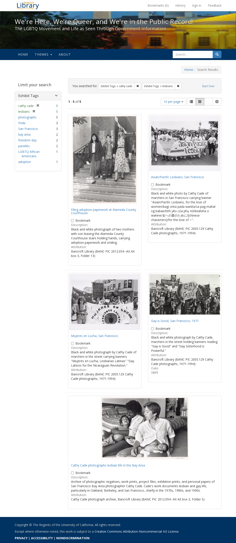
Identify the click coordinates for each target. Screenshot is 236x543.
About (65, 54)
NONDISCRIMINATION (73, 538)
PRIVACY (21, 538)
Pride (22, 123)
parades (24, 146)
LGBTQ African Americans (29, 154)
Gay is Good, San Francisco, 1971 (175, 321)
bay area (24, 134)
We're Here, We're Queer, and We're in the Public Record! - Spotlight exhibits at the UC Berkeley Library (27, 5)
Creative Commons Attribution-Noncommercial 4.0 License (137, 531)
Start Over (208, 86)
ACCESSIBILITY (42, 538)
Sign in (196, 5)
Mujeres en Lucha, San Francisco (94, 336)
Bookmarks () (158, 5)
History (180, 5)
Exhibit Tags (28, 95)
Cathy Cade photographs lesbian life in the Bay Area (108, 465)
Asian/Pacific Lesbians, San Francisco (177, 177)
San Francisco (28, 129)
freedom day (27, 140)
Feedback (214, 5)
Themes (43, 54)
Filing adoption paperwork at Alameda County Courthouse (103, 211)
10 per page (173, 101)
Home (23, 54)
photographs (27, 117)
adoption (24, 162)
